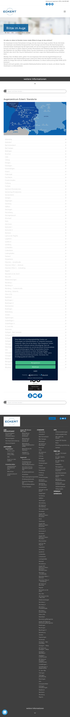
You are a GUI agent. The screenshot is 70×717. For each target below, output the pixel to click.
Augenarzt (23, 457)
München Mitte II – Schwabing (44, 580)
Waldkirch (42, 690)
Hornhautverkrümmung (12, 440)
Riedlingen (42, 625)
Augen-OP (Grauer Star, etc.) (25, 430)
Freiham (41, 475)
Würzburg (42, 694)
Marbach (41, 561)
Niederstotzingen (44, 600)
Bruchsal (41, 447)
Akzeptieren (35, 363)
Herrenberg (42, 503)
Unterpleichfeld (43, 683)
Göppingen (42, 493)
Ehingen (41, 458)
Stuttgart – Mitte (44, 645)
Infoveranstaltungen (62, 432)
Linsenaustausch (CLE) (12, 474)
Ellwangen (42, 460)
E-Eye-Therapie (26, 486)
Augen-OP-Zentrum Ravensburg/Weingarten (46, 622)
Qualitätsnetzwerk (61, 473)
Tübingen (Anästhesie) (42, 676)
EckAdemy (58, 464)
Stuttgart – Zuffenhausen (43, 656)
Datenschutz (58, 493)
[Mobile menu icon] (64, 11)
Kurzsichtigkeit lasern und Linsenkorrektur (10, 435)
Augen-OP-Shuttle (61, 440)
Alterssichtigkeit (10, 443)
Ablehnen (35, 367)
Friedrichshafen (43, 477)
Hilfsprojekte (59, 489)
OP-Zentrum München (42, 584)
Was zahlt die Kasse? (59, 437)
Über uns (57, 451)
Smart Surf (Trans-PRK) (10, 454)
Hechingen (42, 500)
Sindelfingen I (43, 664)
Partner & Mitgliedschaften (60, 479)
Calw (40, 450)
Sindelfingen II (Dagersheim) (43, 667)
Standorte (40, 430)
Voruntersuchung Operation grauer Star (27, 468)
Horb (40, 519)
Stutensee (42, 639)
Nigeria (41, 697)
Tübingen (41, 673)
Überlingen (42, 679)
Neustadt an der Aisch (43, 590)
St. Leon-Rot (42, 670)
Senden (41, 635)
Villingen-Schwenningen (43, 686)
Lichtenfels (42, 554)
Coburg (41, 456)
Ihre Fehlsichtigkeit (9, 430)
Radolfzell (42, 617)
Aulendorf (42, 434)
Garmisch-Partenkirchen (43, 480)
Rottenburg (42, 632)
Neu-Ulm (41, 593)
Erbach (41, 465)
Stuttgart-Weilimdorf (42, 652)
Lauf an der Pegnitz (42, 544)
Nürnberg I (42, 602)
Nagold (41, 587)
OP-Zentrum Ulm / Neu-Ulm (44, 596)
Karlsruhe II (42, 531)
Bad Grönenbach (44, 436)
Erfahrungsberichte (61, 434)
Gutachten (25, 474)
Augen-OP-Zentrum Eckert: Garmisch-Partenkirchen (43, 568)
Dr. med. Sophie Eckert (60, 457)
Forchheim (42, 470)
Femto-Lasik (10, 451)
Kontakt (52, 418)
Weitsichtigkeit (9, 438)
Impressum (57, 491)
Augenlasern (9, 449)
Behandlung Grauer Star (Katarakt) (25, 435)
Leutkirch (41, 552)
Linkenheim (42, 556)
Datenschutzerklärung (37, 378)
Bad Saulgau (42, 439)
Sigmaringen (42, 637)
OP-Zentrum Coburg (42, 453)
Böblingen (42, 441)
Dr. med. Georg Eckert (60, 461)
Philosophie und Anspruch (60, 470)
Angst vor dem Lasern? (11, 460)
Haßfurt (41, 498)
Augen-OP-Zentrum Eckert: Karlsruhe (43, 525)
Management (59, 467)
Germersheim (42, 487)
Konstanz (41, 533)
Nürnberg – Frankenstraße (43, 607)
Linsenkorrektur (10, 464)
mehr (35, 371)
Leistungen (7, 447)
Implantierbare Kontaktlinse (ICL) (11, 468)
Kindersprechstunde (28, 479)
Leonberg (41, 549)
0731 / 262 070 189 (64, 1)
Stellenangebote (60, 486)
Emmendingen (43, 463)
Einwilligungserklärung (62, 445)
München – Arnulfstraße (42, 573)
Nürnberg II (42, 604)
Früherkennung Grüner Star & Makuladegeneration (28, 463)
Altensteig (42, 432)
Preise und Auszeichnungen (60, 483)
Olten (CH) (42, 614)
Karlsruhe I (42, 528)
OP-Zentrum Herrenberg (42, 506)
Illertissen (42, 521)
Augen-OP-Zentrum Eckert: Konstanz (43, 537)
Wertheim (41, 692)
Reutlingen (42, 627)
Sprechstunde (26, 459)
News (57, 443)
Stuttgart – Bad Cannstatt (43, 642)
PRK (8, 457)
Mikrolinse (10, 471)
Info (55, 430)
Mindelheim (42, 563)
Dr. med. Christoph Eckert (61, 454)
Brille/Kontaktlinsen (28, 472)
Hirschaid (41, 511)
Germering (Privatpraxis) (43, 484)
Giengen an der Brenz (43, 490)
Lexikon (58, 447)
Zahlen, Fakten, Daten (60, 476)
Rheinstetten (42, 541)
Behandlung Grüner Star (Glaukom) (25, 440)
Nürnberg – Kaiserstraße (42, 611)
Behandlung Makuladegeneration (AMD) (28, 445)
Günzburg (42, 495)
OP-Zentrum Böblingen (42, 444)
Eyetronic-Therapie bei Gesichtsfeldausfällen (28, 483)
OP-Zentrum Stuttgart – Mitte (44, 648)
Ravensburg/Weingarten (46, 619)
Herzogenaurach (43, 509)
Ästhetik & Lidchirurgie (25, 453)
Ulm (40, 681)
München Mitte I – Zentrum (44, 577)
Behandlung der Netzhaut (27, 449)
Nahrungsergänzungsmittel (30, 476)
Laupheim (42, 547)
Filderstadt (42, 468)
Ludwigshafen (43, 559)
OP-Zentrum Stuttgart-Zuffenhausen (43, 661)
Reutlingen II (42, 630)
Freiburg (41, 472)
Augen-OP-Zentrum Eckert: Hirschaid (43, 515)
